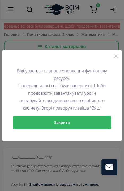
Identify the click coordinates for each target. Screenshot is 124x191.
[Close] (116, 56)
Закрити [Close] (62, 122)
